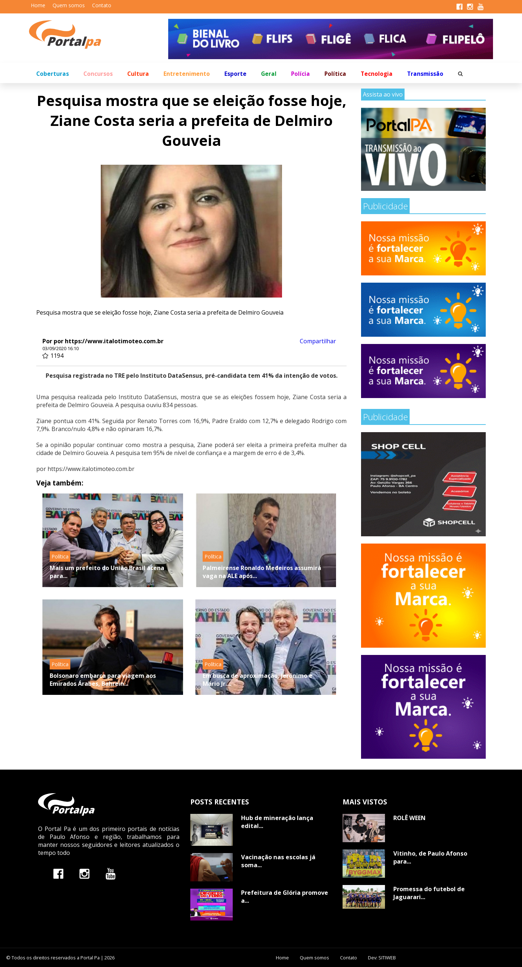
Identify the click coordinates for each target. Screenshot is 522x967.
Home (38, 5)
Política (335, 74)
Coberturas (52, 74)
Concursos (98, 74)
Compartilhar (318, 341)
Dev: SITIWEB (382, 957)
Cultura (138, 74)
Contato (101, 5)
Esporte (235, 74)
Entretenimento (186, 74)
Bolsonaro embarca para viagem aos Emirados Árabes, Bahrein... (103, 680)
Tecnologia (377, 74)
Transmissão (425, 74)
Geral (269, 74)
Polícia (300, 74)
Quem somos (69, 5)
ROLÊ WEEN (409, 818)
